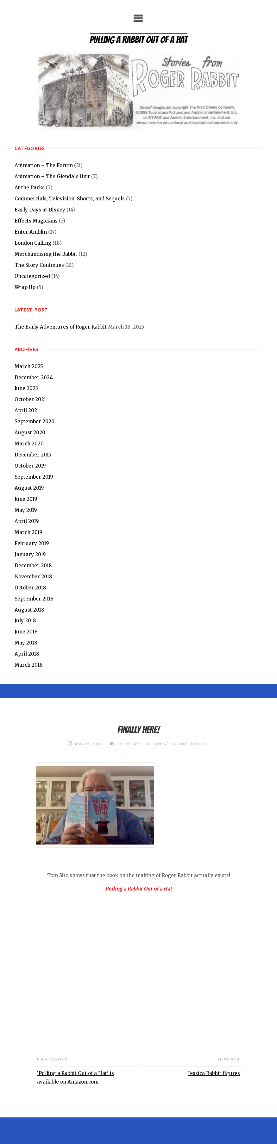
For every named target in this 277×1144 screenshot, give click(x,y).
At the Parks (30, 188)
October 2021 (30, 400)
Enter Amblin (31, 232)
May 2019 (26, 510)
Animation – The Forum (44, 165)
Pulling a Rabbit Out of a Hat (138, 40)
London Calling (33, 243)
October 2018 (30, 588)
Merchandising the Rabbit (46, 254)
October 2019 (30, 466)
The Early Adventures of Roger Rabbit (61, 327)
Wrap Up (25, 287)
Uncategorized (32, 276)
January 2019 (30, 554)
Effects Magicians (36, 221)
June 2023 (26, 389)
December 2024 (34, 377)
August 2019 (29, 488)
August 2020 (30, 433)
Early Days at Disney (40, 210)
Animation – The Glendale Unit (52, 176)
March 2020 (29, 444)
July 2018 (25, 621)
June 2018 (26, 632)
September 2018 (34, 599)
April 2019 (27, 521)
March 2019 (28, 532)
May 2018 (26, 643)
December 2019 (33, 455)
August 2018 (29, 610)
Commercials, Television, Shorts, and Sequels (70, 199)
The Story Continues (39, 265)
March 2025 (29, 366)
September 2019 (34, 477)
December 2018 (33, 566)
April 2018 (27, 654)
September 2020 (34, 421)
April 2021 (27, 410)
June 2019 (26, 499)
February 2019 (32, 543)
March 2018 (29, 665)
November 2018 (33, 577)
